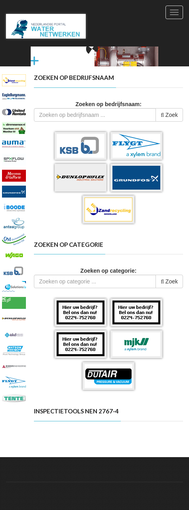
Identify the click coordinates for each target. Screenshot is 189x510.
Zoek (169, 115)
